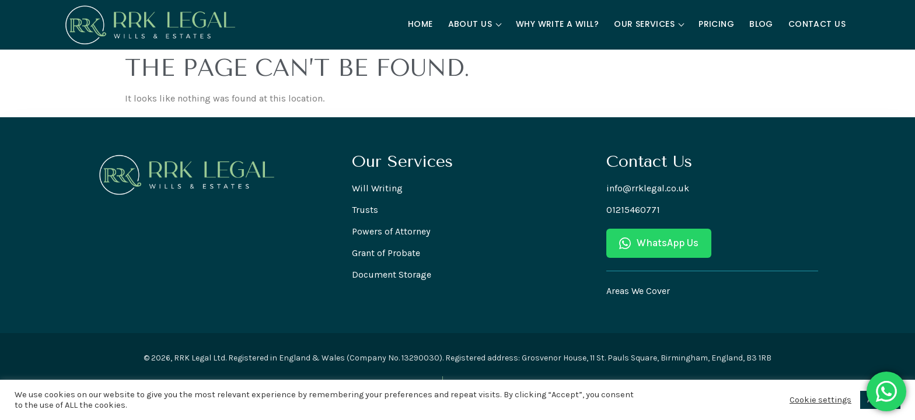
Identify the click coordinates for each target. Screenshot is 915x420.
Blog (761, 24)
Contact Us (817, 24)
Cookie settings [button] (820, 400)
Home (420, 24)
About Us (475, 24)
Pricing (716, 24)
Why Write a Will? (557, 24)
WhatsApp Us (659, 243)
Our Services (649, 24)
